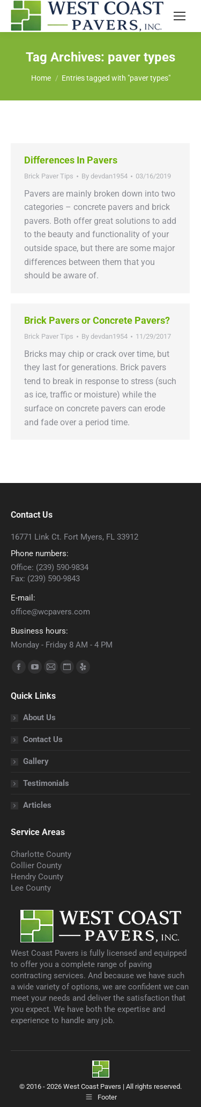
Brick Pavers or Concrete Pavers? (97, 320)
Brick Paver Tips (48, 176)
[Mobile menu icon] (179, 16)
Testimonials (46, 783)
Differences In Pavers (70, 160)
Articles (37, 805)
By (104, 176)
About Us (39, 717)
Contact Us (43, 739)
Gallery (36, 761)
